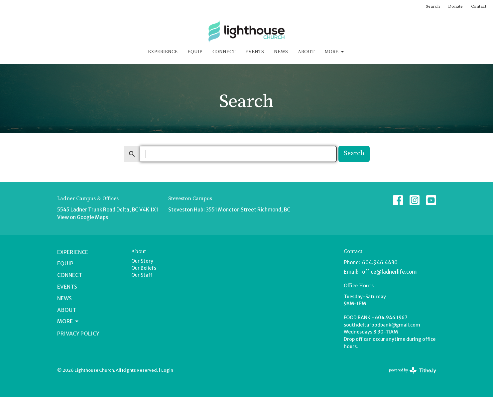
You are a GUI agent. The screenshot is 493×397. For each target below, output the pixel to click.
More (334, 52)
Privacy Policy (78, 333)
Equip (194, 52)
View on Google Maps (82, 217)
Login (167, 370)
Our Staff (141, 275)
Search (433, 6)
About (306, 52)
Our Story (142, 261)
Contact (478, 6)
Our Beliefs (143, 268)
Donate (455, 6)
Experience (163, 52)
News (281, 52)
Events (254, 52)
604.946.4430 (380, 262)
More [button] (68, 321)
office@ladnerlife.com (389, 272)
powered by (412, 370)
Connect (223, 52)
